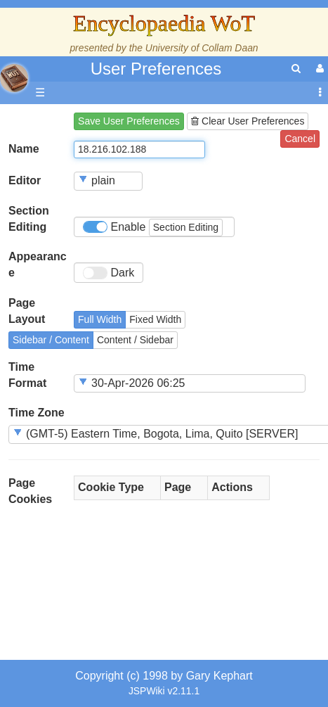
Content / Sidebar (135, 339)
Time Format (27, 375)
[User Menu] (318, 68)
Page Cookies (30, 491)
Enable (153, 227)
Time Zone (36, 413)
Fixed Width (155, 319)
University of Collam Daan (201, 47)
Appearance (37, 264)
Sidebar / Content (51, 339)
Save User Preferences (129, 121)
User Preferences (156, 68)
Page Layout (26, 311)
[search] (296, 68)
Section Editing (28, 219)
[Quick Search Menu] (296, 68)
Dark (108, 273)
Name (23, 149)
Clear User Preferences (247, 121)
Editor (24, 180)
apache (14, 78)
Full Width (100, 319)
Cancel (299, 138)
